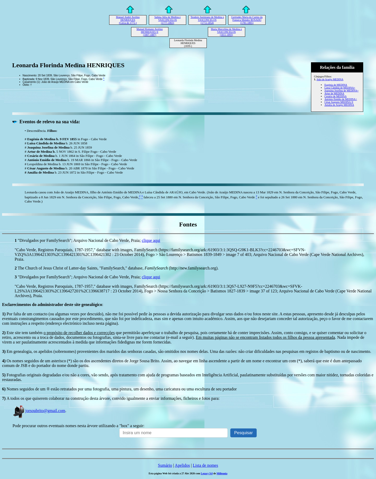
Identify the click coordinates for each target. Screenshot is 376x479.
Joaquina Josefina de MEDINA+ (341, 90)
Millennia (222, 473)
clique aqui (151, 240)
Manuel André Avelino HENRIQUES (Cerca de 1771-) (128, 20)
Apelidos (182, 465)
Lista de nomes (205, 465)
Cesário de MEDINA (335, 96)
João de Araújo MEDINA (329, 79)
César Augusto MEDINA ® (338, 102)
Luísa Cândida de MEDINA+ (339, 87)
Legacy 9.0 (207, 473)
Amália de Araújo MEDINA (339, 104)
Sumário (165, 465)
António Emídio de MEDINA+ (340, 99)
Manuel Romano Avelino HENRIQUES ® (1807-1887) (150, 32)
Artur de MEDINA (334, 93)
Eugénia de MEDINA (335, 84)
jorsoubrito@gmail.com (39, 410)
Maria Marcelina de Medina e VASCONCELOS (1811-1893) (226, 32)
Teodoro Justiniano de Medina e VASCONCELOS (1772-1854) (207, 20)
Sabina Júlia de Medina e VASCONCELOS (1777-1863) (167, 20)
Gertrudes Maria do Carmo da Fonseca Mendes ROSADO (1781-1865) (247, 20)
